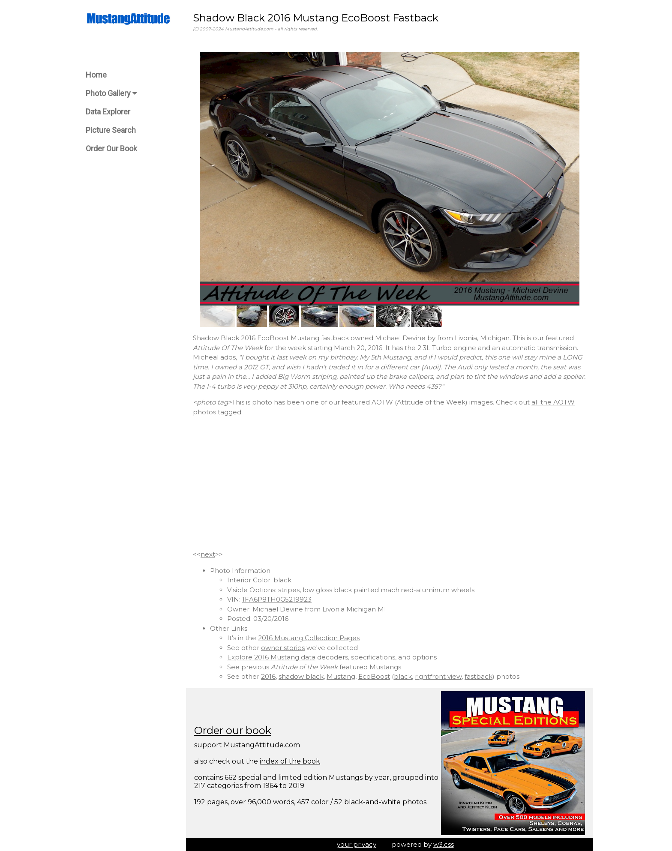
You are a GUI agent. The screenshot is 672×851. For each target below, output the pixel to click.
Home (96, 74)
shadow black (301, 676)
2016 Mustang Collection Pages (309, 638)
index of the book (290, 761)
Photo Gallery (111, 93)
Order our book (232, 730)
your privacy (356, 844)
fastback (478, 676)
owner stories (283, 648)
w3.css (443, 844)
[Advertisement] (389, 483)
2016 (268, 676)
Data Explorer (108, 111)
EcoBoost (374, 676)
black (403, 676)
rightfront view (438, 676)
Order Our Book (111, 148)
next (208, 554)
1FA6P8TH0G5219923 (277, 599)
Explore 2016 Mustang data (271, 657)
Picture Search (111, 130)
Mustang (341, 676)
